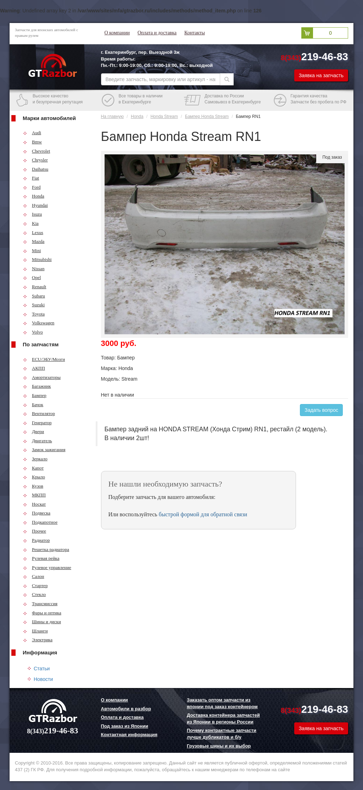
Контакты (194, 32)
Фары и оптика (42, 612)
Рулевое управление (47, 567)
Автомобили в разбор (126, 708)
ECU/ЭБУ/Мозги (44, 359)
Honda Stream (164, 116)
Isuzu (32, 214)
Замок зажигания (44, 449)
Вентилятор (39, 413)
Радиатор (36, 540)
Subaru (34, 296)
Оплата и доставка (157, 32)
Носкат (34, 504)
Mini (32, 250)
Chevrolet (36, 151)
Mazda (33, 241)
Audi (32, 132)
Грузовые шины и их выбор (219, 746)
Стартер (35, 585)
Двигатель (37, 440)
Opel (32, 277)
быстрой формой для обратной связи (203, 514)
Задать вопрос (321, 410)
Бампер (34, 395)
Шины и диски (42, 621)
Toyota (34, 314)
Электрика (37, 639)
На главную (112, 116)
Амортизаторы (42, 377)
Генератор (37, 422)
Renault (34, 286)
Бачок (33, 404)
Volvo (33, 332)
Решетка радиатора (46, 549)
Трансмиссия (40, 603)
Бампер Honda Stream (207, 116)
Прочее (34, 531)
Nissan (33, 268)
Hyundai (35, 205)
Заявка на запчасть (321, 75)
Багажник (37, 386)
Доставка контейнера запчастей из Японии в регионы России (223, 718)
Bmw (32, 141)
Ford (32, 187)
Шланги (35, 630)
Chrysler (35, 160)
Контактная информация (129, 734)
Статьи (42, 668)
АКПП (34, 368)
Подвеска (36, 513)
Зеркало (35, 458)
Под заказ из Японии (125, 726)
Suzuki (34, 304)
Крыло (34, 476)
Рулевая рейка (41, 558)
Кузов (33, 486)
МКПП (34, 495)
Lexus (33, 232)
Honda (33, 196)
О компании (117, 32)
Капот (33, 468)
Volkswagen (38, 322)
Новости (43, 679)
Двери (33, 431)
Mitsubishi (37, 259)
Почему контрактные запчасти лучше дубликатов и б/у (221, 734)
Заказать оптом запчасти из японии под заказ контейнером (222, 703)
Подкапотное (40, 522)
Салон (33, 576)
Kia (31, 223)
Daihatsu (35, 169)
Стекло (34, 594)
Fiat (31, 178)
